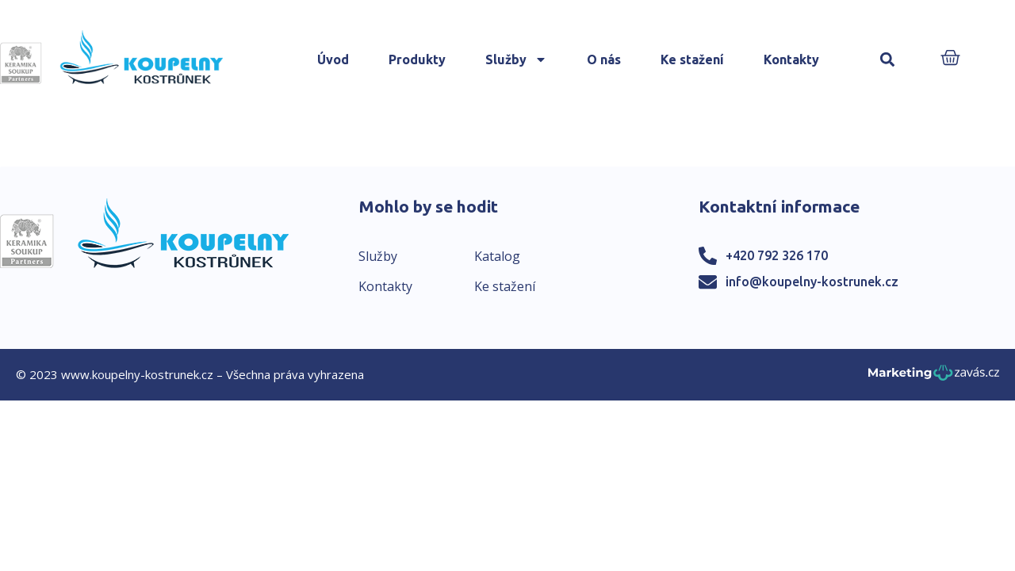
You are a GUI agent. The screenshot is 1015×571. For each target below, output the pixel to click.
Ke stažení (692, 59)
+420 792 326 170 (777, 255)
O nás (604, 59)
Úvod (333, 59)
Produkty (417, 59)
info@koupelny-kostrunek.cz (812, 281)
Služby (516, 59)
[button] (888, 60)
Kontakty (791, 59)
